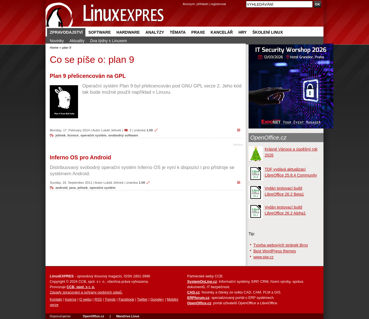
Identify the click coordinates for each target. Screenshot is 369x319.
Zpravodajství (66, 32)
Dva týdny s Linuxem (108, 40)
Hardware (128, 32)
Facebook (126, 299)
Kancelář (222, 32)
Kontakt (56, 299)
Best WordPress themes (274, 251)
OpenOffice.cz (268, 137)
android (61, 187)
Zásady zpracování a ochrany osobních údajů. (86, 292)
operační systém (93, 135)
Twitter (142, 299)
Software (99, 32)
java (72, 187)
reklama (238, 144)
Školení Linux (267, 32)
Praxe (198, 32)
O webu (85, 299)
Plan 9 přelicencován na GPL (88, 76)
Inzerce (70, 299)
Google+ (157, 299)
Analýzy (154, 32)
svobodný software (123, 135)
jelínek (60, 135)
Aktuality (77, 40)
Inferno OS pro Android (80, 157)
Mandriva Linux (127, 316)
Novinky (57, 40)
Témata (177, 32)
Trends (110, 299)
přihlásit (202, 4)
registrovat (218, 4)
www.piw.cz (263, 257)
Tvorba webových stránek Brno (280, 245)
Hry (242, 32)
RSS (98, 299)
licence (73, 135)
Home (54, 47)
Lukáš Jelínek (111, 130)
